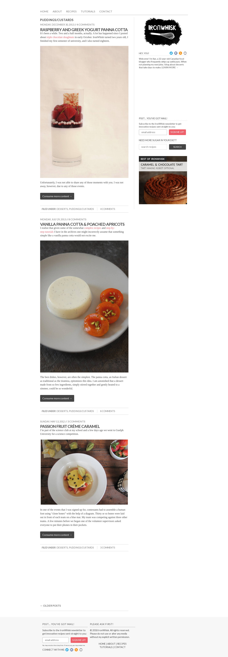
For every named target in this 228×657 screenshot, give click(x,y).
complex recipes (92, 228)
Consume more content (57, 196)
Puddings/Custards (81, 209)
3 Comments (107, 547)
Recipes (71, 11)
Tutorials (88, 11)
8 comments (77, 219)
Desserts (62, 209)
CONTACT (120, 647)
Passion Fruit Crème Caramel (70, 426)
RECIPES (122, 643)
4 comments (86, 24)
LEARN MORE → (170, 67)
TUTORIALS (106, 647)
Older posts (50, 605)
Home (44, 11)
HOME (102, 643)
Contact (105, 11)
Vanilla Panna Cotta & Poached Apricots (82, 224)
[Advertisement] (84, 578)
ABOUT (111, 643)
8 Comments (107, 411)
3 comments (76, 421)
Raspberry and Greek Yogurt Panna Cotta (84, 29)
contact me (81, 645)
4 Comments (107, 209)
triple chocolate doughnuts (60, 37)
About (57, 11)
